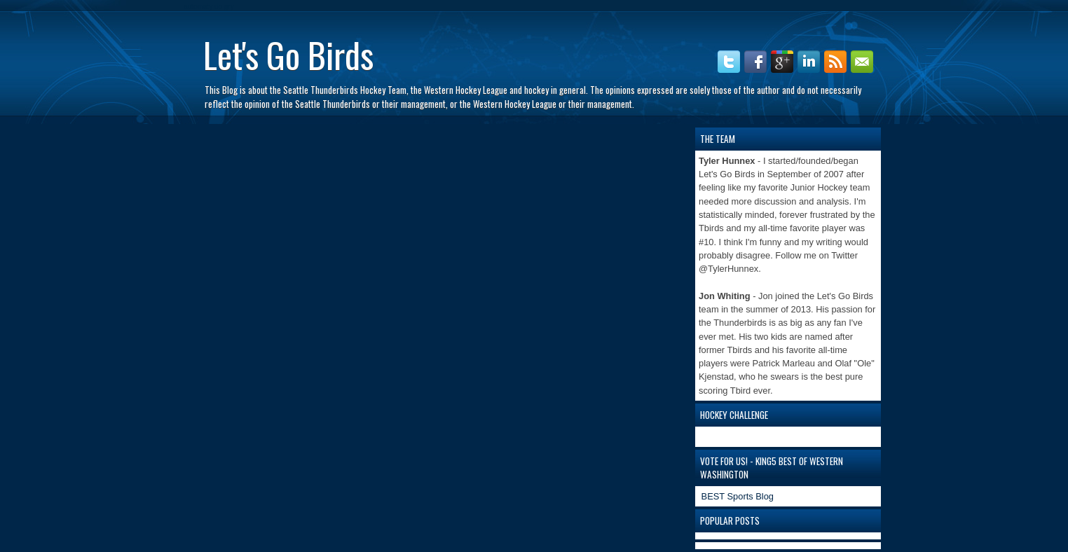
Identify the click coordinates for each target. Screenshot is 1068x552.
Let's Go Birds (288, 54)
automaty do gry (209, 7)
